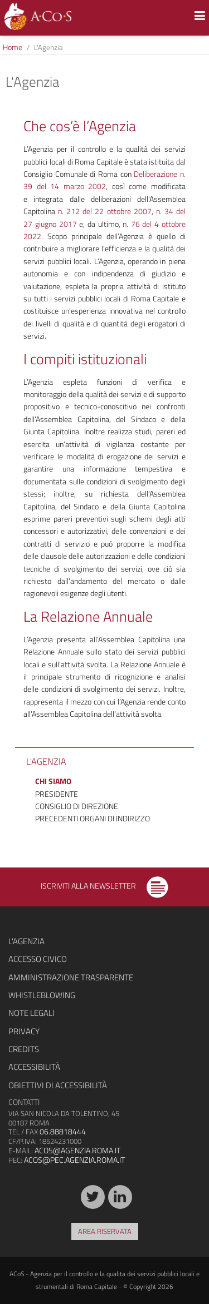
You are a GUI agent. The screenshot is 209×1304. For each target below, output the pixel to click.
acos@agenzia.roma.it (77, 1150)
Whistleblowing (41, 995)
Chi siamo (53, 781)
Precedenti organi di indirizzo (92, 818)
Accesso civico (37, 959)
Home (12, 47)
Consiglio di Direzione (76, 806)
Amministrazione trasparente (70, 977)
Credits (23, 1049)
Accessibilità (34, 1066)
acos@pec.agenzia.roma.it (74, 1160)
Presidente (56, 794)
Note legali (31, 1012)
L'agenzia (26, 941)
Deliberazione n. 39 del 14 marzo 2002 (104, 180)
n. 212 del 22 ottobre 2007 (104, 211)
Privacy (24, 1031)
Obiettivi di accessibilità (57, 1085)
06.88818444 (63, 1131)
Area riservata (105, 1231)
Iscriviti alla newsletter (104, 885)
